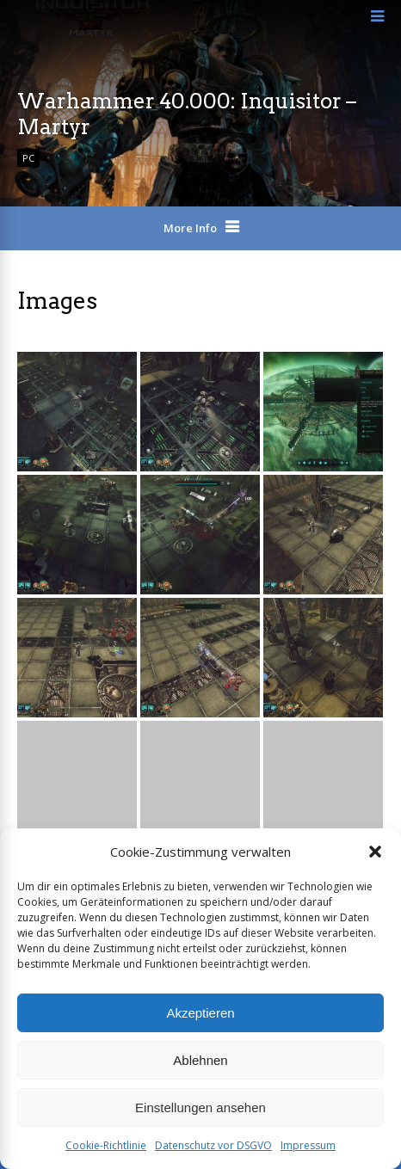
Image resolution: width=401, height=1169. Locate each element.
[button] (375, 851)
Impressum (308, 1145)
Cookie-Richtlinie (105, 1145)
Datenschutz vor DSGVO (213, 1145)
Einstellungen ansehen (200, 1107)
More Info (190, 228)
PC (28, 157)
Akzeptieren (200, 1013)
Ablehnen (200, 1060)
